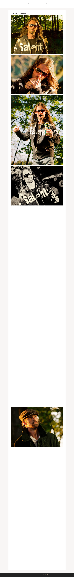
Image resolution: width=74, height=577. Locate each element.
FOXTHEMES (45, 574)
